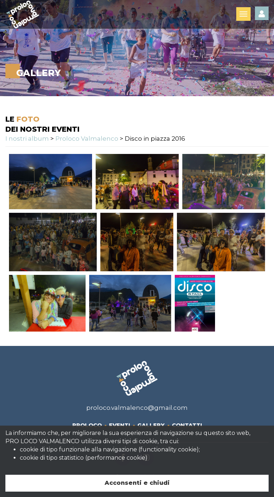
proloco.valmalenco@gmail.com (137, 407)
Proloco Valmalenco (86, 138)
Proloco (87, 425)
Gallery (151, 425)
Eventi (119, 425)
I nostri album (27, 138)
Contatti (187, 425)
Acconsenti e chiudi (137, 482)
